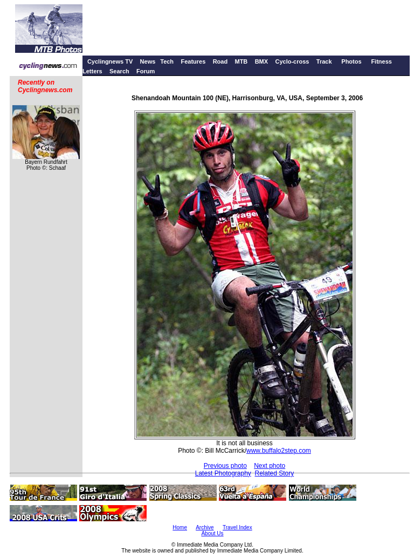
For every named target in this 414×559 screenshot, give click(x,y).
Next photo (269, 466)
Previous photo (225, 466)
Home (179, 527)
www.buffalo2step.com (278, 450)
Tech (167, 61)
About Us (212, 533)
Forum (145, 71)
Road (220, 61)
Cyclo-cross (292, 61)
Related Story (274, 473)
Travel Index (237, 527)
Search (119, 71)
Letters (92, 71)
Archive (204, 527)
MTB (240, 61)
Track (324, 61)
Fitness (381, 61)
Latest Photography (223, 473)
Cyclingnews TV (110, 61)
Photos (351, 61)
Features (193, 61)
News (148, 61)
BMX (261, 61)
